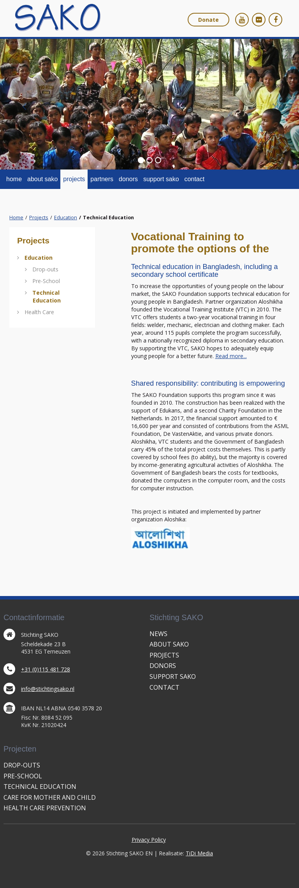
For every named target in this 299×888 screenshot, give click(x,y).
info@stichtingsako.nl (47, 688)
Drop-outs (45, 269)
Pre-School (46, 281)
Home (16, 217)
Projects (38, 217)
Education (65, 217)
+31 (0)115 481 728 (45, 669)
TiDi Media (199, 853)
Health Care (39, 312)
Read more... (231, 356)
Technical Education (46, 296)
